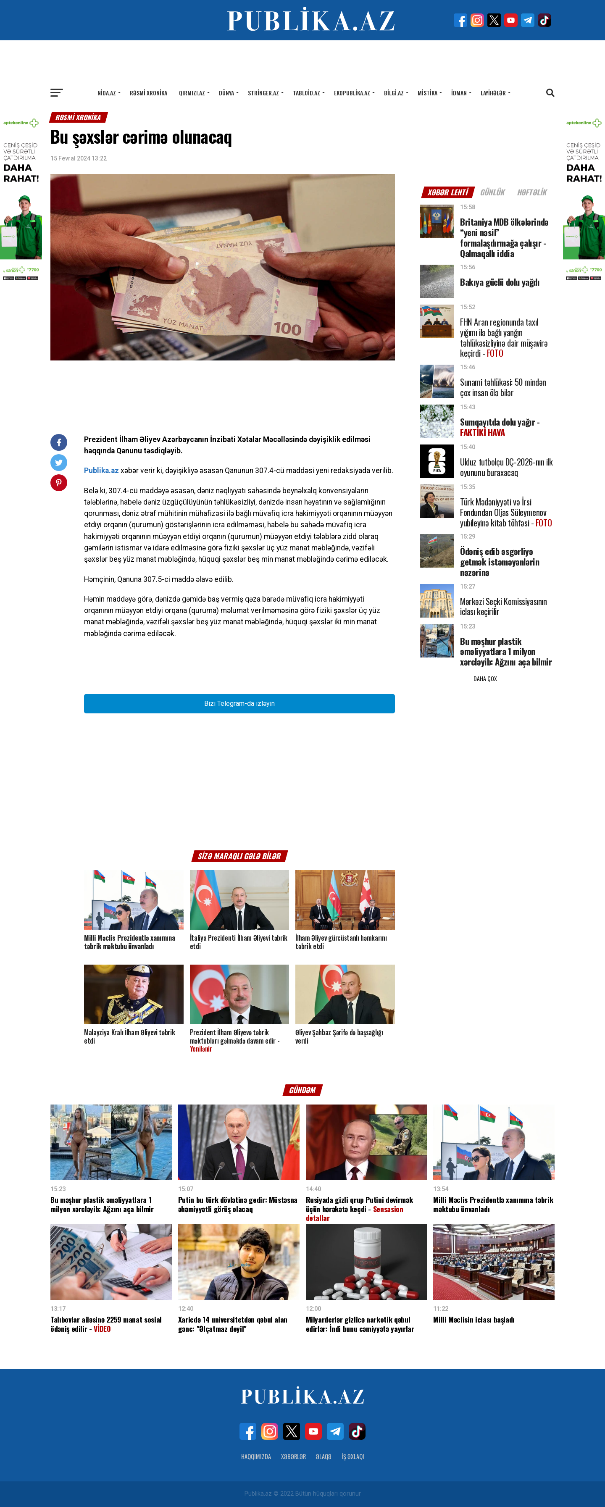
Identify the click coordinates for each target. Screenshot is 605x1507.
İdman (459, 92)
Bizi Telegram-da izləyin (239, 703)
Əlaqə (323, 1456)
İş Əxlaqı (353, 1456)
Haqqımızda (256, 1456)
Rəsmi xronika (148, 92)
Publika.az (101, 470)
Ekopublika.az (352, 92)
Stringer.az (263, 92)
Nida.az (106, 92)
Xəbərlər (293, 1456)
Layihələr (493, 92)
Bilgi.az (394, 92)
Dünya (226, 92)
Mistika (427, 92)
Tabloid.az (306, 92)
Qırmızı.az (192, 92)
